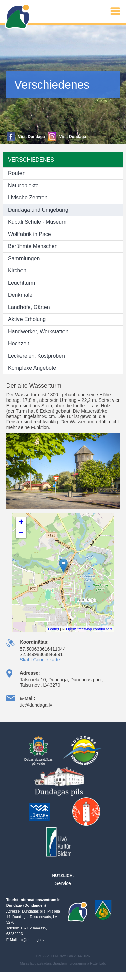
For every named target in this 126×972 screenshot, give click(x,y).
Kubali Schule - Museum (37, 222)
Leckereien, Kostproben (36, 356)
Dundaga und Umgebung (38, 210)
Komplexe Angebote (32, 368)
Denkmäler (21, 295)
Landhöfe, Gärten (29, 307)
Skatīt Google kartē (40, 659)
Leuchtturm (21, 283)
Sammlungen (24, 258)
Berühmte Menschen (33, 246)
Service (63, 883)
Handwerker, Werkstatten (38, 331)
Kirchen (17, 270)
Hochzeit (18, 343)
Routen (17, 173)
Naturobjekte (23, 185)
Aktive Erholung (27, 319)
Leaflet (53, 629)
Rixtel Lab (97, 963)
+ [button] (21, 522)
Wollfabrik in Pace (29, 234)
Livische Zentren (27, 197)
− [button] (21, 533)
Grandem (59, 963)
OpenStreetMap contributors (89, 629)
